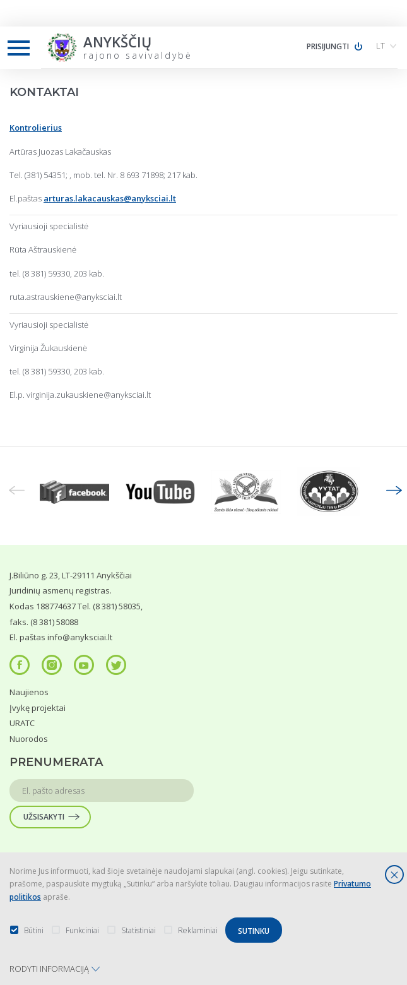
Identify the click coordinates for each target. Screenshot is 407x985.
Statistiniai (131, 930)
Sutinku (253, 931)
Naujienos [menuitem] (29, 692)
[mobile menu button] (19, 48)
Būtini (26, 930)
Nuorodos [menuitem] (28, 738)
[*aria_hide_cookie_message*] (394, 874)
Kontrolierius (35, 127)
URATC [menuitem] (22, 723)
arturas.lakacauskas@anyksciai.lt (110, 198)
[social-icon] (19, 665)
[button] (388, 46)
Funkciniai (75, 930)
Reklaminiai (190, 930)
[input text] (101, 790)
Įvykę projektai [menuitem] (37, 707)
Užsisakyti (43, 816)
